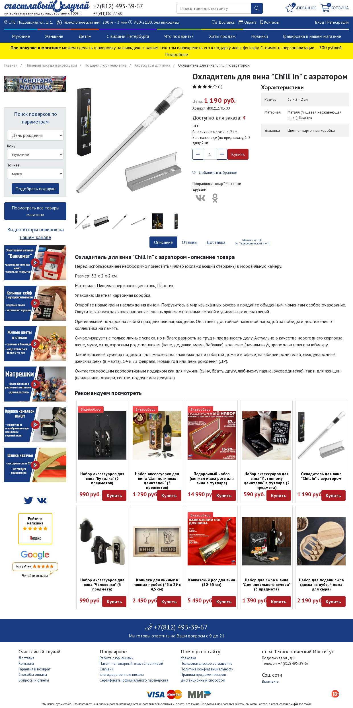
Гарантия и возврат (34, 669)
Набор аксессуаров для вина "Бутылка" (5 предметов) (102, 478)
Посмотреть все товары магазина (35, 211)
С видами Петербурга (128, 36)
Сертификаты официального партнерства (134, 680)
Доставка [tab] (215, 242)
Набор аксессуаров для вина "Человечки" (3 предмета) (102, 584)
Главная (11, 65)
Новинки (259, 36)
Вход (319, 22)
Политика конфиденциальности (207, 669)
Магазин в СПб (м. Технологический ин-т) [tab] (252, 241)
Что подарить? (179, 36)
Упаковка (188, 658)
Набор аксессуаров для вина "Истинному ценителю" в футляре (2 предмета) (267, 480)
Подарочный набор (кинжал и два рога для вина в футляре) (212, 478)
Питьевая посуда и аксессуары (51, 65)
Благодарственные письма (122, 674)
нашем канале (35, 237)
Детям (85, 36)
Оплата (250, 22)
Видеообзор (91, 409)
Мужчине (21, 36)
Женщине (54, 36)
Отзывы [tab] (189, 242)
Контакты (272, 22)
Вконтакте (270, 681)
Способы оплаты (33, 674)
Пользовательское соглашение (207, 663)
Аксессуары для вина (152, 65)
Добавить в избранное (214, 172)
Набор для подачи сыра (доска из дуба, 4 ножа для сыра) (321, 584)
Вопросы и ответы (34, 680)
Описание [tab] (163, 242)
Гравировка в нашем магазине (312, 36)
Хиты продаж (222, 36)
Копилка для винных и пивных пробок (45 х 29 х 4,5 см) (157, 584)
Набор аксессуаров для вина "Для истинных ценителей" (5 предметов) (157, 480)
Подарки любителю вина (106, 65)
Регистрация (338, 22)
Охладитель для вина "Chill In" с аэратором (321, 476)
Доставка (226, 22)
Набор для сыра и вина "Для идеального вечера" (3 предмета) (266, 584)
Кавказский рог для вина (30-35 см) (211, 582)
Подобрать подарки (35, 189)
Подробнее (176, 54)
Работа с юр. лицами (117, 658)
